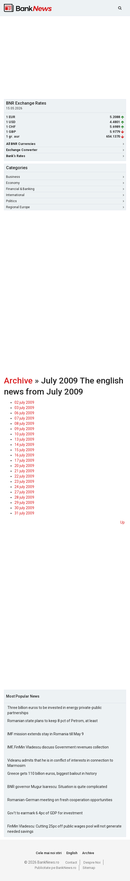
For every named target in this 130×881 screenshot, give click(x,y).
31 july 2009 (24, 513)
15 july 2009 (24, 450)
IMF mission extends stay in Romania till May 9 (45, 734)
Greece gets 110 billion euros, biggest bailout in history (52, 773)
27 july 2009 (24, 492)
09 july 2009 (24, 429)
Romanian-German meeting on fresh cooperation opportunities (59, 800)
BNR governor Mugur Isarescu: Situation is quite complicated (57, 787)
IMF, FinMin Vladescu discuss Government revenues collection (58, 747)
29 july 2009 (24, 502)
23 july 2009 (24, 481)
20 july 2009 (24, 466)
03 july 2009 (24, 408)
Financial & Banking (65, 189)
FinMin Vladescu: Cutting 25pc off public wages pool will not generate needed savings (64, 829)
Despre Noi (92, 862)
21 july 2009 (24, 471)
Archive (18, 381)
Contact (71, 862)
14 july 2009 (24, 444)
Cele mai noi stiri (49, 853)
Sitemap (89, 868)
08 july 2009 (24, 423)
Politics (65, 201)
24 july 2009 (24, 487)
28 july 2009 (24, 497)
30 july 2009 (24, 508)
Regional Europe (65, 207)
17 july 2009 (24, 460)
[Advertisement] (67, 57)
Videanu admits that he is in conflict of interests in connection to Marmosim (60, 763)
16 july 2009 (24, 455)
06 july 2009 (24, 413)
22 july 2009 (24, 476)
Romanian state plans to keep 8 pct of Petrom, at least (52, 721)
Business (65, 177)
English (71, 853)
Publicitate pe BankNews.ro (55, 868)
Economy (65, 183)
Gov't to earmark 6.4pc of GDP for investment (45, 813)
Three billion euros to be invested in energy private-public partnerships (54, 710)
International (65, 195)
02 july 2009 (24, 402)
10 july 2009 (24, 434)
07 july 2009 (24, 418)
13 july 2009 (24, 439)
